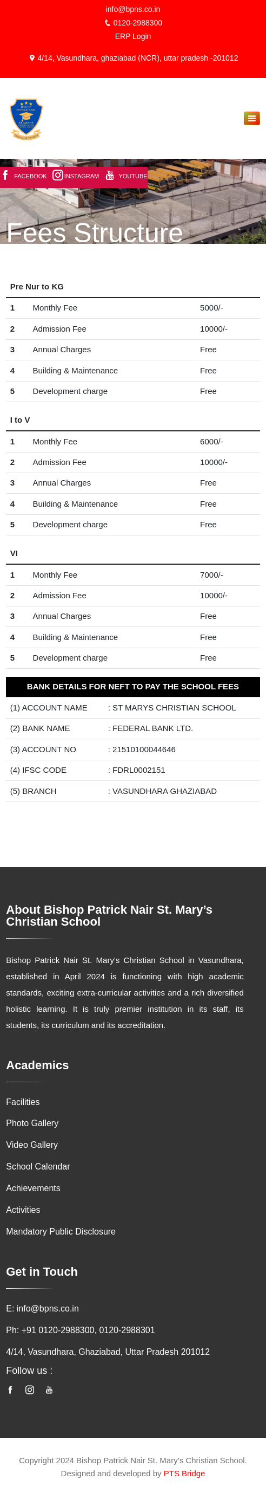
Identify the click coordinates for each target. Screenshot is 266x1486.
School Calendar (38, 1167)
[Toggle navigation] (252, 118)
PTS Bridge (184, 1473)
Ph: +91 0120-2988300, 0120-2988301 (80, 1330)
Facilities (22, 1102)
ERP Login (133, 36)
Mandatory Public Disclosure (61, 1232)
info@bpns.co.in (133, 9)
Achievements (33, 1188)
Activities (23, 1210)
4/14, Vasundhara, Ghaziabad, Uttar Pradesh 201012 (108, 1352)
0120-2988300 (133, 22)
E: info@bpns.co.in (42, 1309)
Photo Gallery (32, 1123)
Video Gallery (32, 1145)
